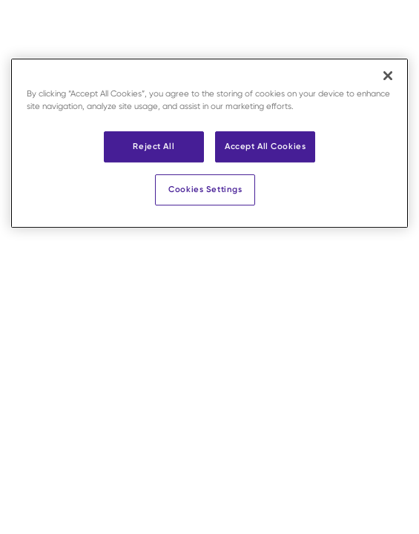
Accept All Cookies (265, 146)
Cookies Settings (205, 189)
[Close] (388, 75)
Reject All (153, 146)
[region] (209, 143)
